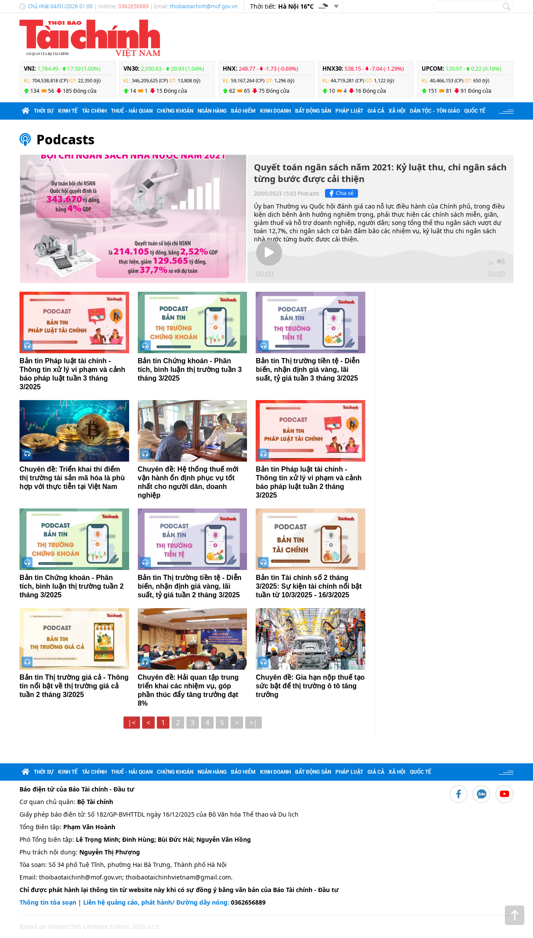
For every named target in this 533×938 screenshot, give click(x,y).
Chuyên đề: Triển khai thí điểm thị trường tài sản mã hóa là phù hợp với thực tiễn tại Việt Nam (72, 478)
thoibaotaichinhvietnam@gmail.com (178, 877)
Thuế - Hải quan (132, 111)
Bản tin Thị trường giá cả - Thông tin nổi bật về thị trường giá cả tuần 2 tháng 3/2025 (74, 686)
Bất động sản (313, 111)
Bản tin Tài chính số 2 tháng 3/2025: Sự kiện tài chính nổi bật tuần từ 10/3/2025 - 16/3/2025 (308, 586)
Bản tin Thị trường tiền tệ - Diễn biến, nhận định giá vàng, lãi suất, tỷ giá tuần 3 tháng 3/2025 (308, 369)
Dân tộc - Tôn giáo (435, 111)
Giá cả (375, 111)
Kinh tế (68, 111)
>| (253, 722)
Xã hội (397, 111)
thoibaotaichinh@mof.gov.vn (203, 6)
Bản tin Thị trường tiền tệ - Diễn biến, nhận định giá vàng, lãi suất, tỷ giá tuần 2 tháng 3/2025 (190, 586)
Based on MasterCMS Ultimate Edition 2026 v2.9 (89, 926)
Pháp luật (349, 111)
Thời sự (44, 111)
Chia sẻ (340, 193)
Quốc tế (474, 111)
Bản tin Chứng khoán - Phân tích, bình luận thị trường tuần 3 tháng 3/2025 (190, 369)
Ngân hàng (212, 111)
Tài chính (94, 111)
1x (491, 262)
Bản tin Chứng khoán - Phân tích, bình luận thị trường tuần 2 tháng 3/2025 (72, 586)
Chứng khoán (175, 111)
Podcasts (65, 139)
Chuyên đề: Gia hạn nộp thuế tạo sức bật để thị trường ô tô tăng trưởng (310, 686)
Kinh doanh (275, 111)
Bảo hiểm (243, 111)
